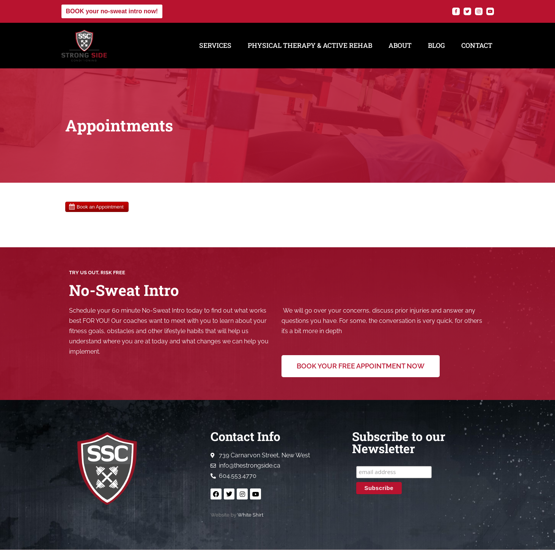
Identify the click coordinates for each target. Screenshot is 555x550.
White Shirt (250, 515)
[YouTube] (490, 11)
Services (215, 45)
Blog (436, 45)
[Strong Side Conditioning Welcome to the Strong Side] (84, 46)
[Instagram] (479, 11)
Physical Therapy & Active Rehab (310, 45)
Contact (476, 45)
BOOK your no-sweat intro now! (112, 11)
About (400, 45)
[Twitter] (467, 11)
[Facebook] (456, 11)
